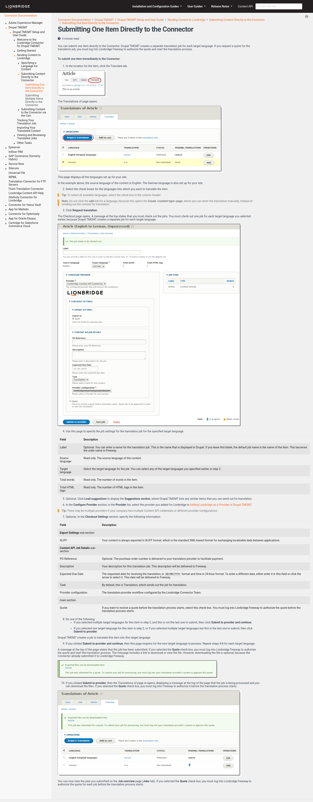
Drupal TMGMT (104, 19)
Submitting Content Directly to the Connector (236, 19)
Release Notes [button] (220, 6)
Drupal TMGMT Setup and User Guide (141, 19)
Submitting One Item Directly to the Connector (90, 23)
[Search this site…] (279, 6)
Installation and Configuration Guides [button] (155, 6)
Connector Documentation (74, 19)
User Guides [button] (195, 6)
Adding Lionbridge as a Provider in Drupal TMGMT (221, 504)
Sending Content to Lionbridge (186, 19)
